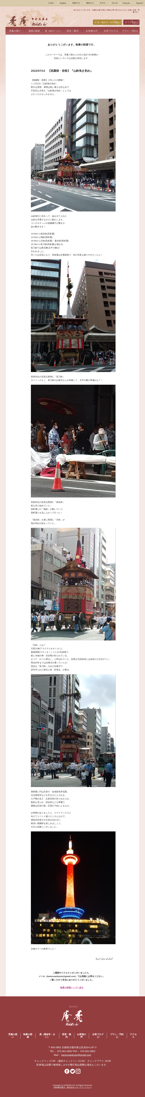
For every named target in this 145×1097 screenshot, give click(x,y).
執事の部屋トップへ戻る (72, 987)
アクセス (132, 22)
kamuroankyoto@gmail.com (76, 1055)
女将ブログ (110, 30)
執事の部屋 (34, 30)
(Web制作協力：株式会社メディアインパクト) (72, 1087)
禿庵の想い (15, 30)
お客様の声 (92, 30)
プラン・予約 (129, 30)
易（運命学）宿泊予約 (107, 22)
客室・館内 (73, 30)
